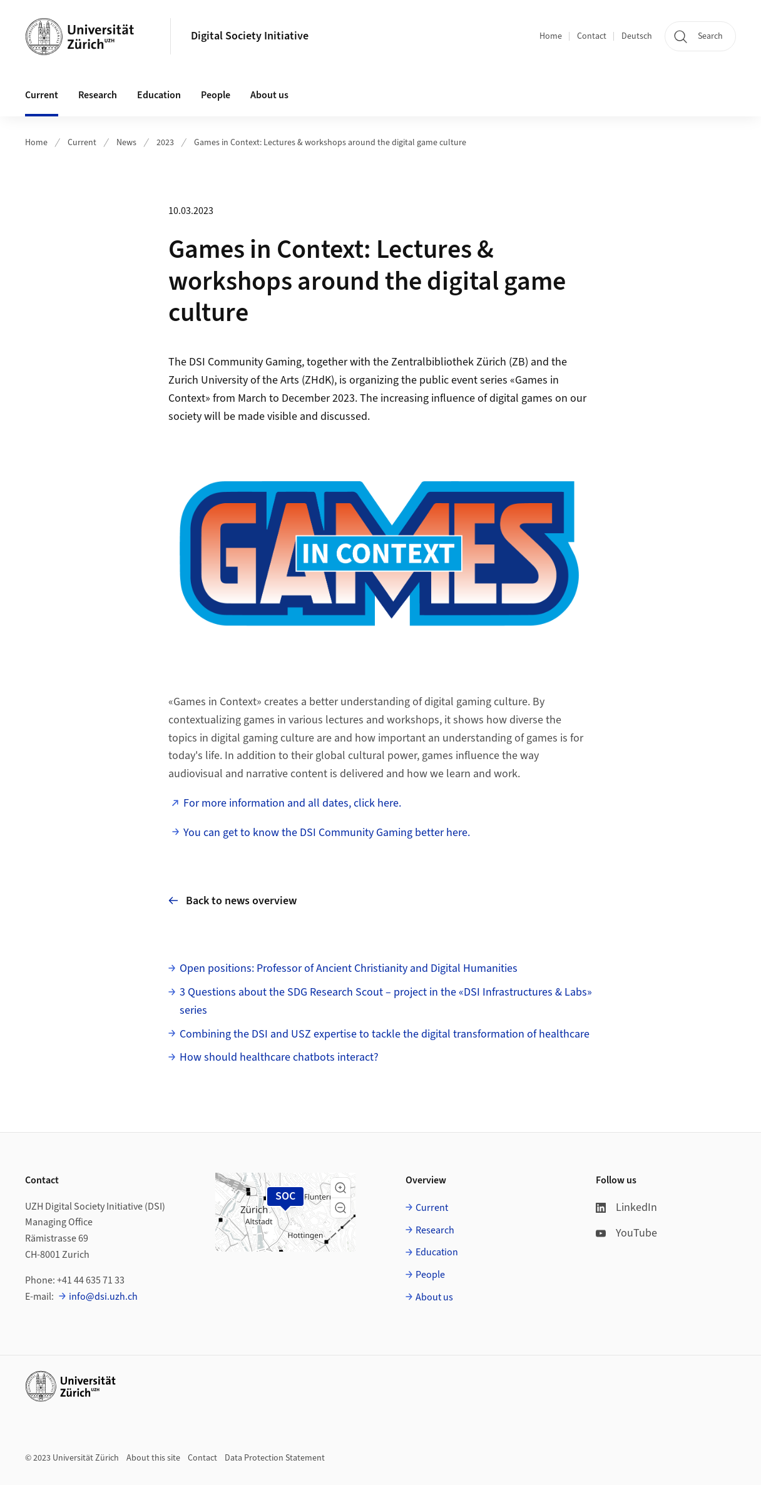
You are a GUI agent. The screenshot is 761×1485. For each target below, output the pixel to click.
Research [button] (97, 95)
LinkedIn (626, 1207)
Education (437, 1252)
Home (550, 36)
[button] (340, 1188)
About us (434, 1297)
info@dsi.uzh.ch (103, 1297)
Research (435, 1230)
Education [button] (159, 95)
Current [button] (41, 95)
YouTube (626, 1233)
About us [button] (269, 95)
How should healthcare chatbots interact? (279, 1057)
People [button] (215, 95)
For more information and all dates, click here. (292, 803)
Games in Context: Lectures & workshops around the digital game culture (330, 142)
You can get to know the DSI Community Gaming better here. (326, 832)
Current (82, 142)
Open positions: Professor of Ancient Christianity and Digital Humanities (349, 968)
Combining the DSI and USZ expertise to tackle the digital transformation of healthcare (385, 1034)
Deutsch (636, 36)
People (430, 1275)
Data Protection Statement (275, 1458)
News (126, 142)
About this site (153, 1458)
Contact (591, 36)
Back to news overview (232, 901)
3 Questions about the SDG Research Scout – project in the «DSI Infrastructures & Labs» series (386, 1001)
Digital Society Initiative (250, 36)
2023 (165, 142)
